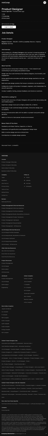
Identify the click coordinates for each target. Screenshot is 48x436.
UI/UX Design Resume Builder (9, 241)
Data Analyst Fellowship (8, 168)
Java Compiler (28, 281)
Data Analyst (5, 269)
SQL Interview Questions (8, 250)
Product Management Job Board (10, 220)
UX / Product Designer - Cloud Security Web (13, 364)
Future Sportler (6, 410)
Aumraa (23, 388)
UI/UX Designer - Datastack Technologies (13, 373)
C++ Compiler (27, 287)
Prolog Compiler (6, 329)
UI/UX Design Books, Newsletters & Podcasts (13, 235)
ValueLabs (34, 391)
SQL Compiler (27, 296)
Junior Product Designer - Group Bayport (12, 367)
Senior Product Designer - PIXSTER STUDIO (13, 370)
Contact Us (4, 195)
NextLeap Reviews (6, 201)
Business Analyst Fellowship (9, 171)
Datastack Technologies (8, 394)
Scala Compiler (6, 326)
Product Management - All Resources (11, 226)
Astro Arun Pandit (37, 388)
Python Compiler (28, 278)
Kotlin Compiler (6, 320)
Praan (35, 394)
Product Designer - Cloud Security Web (36, 370)
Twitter (27, 177)
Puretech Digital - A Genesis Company (36, 385)
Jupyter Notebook (6, 308)
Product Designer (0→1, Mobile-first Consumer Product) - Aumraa (19, 352)
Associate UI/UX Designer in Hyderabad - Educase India (16, 343)
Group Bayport (14, 391)
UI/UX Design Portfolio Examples (10, 232)
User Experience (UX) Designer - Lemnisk (12, 355)
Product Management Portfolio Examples (12, 211)
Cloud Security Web (25, 391)
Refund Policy (5, 192)
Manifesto (4, 180)
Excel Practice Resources (8, 256)
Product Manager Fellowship (9, 162)
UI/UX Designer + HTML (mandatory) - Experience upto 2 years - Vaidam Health (22, 379)
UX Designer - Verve (7, 358)
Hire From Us (5, 183)
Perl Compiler (5, 332)
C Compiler (27, 284)
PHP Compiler (5, 317)
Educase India (5, 391)
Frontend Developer (24, 403)
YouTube (27, 183)
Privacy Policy (5, 186)
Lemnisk (29, 388)
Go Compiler (5, 311)
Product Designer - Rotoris (9, 361)
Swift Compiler (5, 323)
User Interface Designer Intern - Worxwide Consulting (16, 346)
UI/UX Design (5, 266)
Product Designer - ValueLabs (21, 358)
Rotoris (4, 388)
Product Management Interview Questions (13, 208)
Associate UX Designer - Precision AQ (35, 373)
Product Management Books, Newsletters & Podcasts (15, 214)
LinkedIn (27, 180)
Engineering (5, 287)
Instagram (28, 186)
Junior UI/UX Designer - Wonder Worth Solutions (14, 376)
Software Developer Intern (38, 403)
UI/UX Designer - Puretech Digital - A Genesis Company (16, 349)
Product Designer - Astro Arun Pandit (34, 367)
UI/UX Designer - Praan (23, 361)
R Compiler (4, 314)
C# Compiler (27, 290)
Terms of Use (5, 189)
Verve (18, 388)
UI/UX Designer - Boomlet (31, 355)
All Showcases (5, 272)
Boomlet (30, 394)
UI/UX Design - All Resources (9, 244)
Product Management (7, 263)
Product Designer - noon (36, 358)
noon (3, 397)
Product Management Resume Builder (11, 223)
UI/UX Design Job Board (8, 238)
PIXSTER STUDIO (20, 385)
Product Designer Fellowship (9, 165)
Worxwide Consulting (21, 394)
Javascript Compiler (29, 293)
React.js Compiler (28, 299)
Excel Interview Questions (8, 253)
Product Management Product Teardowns (12, 217)
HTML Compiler (28, 302)
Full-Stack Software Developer (10, 403)
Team (3, 177)
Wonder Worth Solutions (8, 385)
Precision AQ (41, 394)
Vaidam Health (11, 388)
